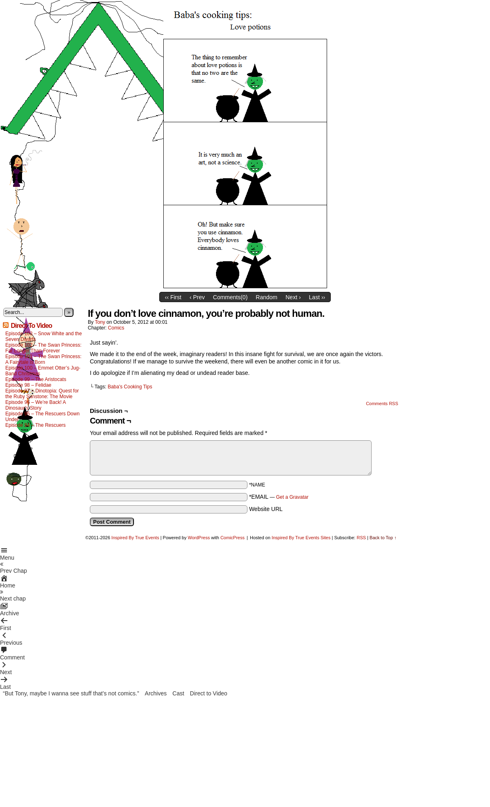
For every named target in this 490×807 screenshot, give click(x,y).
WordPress (199, 537)
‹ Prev (197, 297)
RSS (361, 537)
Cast (178, 693)
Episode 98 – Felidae (28, 385)
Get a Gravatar (292, 497)
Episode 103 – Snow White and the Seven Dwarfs (43, 336)
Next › (293, 297)
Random (266, 297)
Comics (116, 328)
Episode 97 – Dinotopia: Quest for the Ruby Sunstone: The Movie (42, 393)
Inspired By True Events (135, 537)
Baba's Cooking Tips (130, 387)
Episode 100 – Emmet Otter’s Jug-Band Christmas (42, 371)
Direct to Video (208, 693)
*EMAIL (279, 496)
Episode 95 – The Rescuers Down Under (42, 416)
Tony (100, 322)
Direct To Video (31, 325)
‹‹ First (173, 297)
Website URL (266, 509)
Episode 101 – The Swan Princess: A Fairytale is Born (43, 359)
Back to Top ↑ (383, 537)
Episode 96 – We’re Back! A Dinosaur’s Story (35, 405)
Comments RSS (382, 403)
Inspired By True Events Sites (301, 537)
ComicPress (232, 537)
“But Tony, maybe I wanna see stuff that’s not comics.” (71, 693)
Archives (156, 693)
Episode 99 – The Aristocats (35, 379)
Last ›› (317, 297)
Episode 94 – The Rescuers (35, 425)
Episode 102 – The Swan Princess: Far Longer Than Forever (43, 348)
